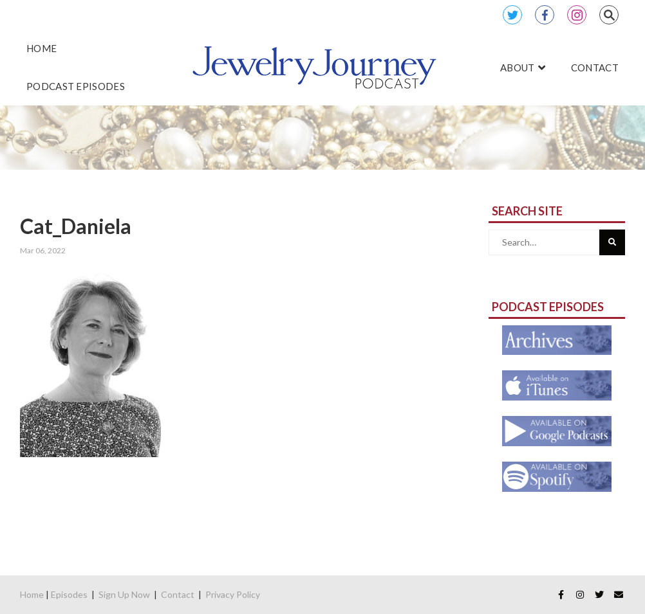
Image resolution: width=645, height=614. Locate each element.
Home (32, 594)
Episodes (69, 594)
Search (609, 14)
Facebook (544, 14)
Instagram (576, 14)
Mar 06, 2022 (43, 250)
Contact (177, 594)
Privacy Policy (232, 594)
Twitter (512, 14)
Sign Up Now (124, 594)
